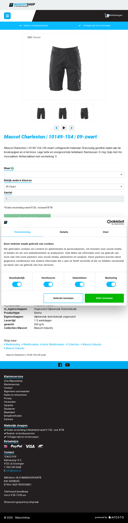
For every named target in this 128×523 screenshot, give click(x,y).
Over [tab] (106, 232)
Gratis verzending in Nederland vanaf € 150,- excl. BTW (35, 430)
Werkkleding (12, 344)
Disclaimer (9, 408)
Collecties (72, 344)
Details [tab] (64, 232)
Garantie (8, 405)
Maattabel (9, 412)
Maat (9, 168)
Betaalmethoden (13, 415)
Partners (8, 419)
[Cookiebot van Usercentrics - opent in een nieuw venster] (109, 222)
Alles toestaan (104, 298)
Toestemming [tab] (22, 232)
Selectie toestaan (63, 298)
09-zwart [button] (64, 186)
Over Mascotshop (13, 381)
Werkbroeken (30, 344)
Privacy (8, 398)
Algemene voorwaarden (17, 391)
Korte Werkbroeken (52, 344)
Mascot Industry (91, 344)
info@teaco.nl (13, 470)
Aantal (8, 192)
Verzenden (10, 402)
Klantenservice (12, 384)
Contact (8, 388)
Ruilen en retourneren (15, 395)
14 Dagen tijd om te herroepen (96, 25)
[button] (64, 175)
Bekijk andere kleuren (18, 180)
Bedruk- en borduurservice (36, 25)
